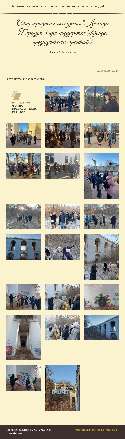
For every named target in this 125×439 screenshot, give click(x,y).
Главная (54, 52)
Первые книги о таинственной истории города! (57, 6)
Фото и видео (68, 52)
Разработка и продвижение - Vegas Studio (97, 430)
